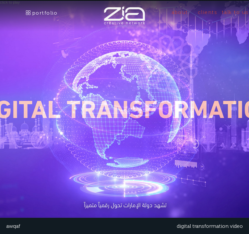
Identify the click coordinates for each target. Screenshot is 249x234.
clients (208, 12)
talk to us (235, 12)
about (180, 12)
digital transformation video (210, 226)
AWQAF (13, 226)
